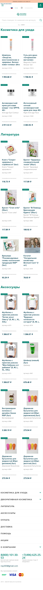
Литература (7, 506)
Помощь (6, 533)
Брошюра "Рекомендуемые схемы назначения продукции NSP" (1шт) (11, 261)
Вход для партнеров (6, 3)
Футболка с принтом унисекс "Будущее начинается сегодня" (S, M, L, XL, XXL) (32, 317)
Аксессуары (8, 513)
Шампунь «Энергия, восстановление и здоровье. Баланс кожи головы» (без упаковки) (11, 60)
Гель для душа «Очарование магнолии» (32, 60)
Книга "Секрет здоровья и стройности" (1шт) (11, 165)
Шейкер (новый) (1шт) (32, 362)
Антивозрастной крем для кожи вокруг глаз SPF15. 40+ (11, 108)
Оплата (5, 520)
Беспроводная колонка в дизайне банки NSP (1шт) (11, 413)
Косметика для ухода (14, 493)
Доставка (6, 527)
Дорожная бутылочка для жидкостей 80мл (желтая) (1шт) (32, 461)
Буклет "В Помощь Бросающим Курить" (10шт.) (32, 213)
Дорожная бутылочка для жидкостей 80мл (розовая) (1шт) (11, 461)
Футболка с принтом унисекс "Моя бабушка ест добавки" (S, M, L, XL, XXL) (11, 365)
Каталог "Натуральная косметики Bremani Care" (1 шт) (32, 261)
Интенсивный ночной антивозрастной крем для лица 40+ (32, 108)
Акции (4, 540)
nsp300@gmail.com (9, 566)
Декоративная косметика (16, 499)
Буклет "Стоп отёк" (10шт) (11, 210)
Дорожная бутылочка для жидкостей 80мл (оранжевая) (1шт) (32, 413)
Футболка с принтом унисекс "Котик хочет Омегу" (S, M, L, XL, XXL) (11, 317)
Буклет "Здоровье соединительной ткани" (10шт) (32, 165)
